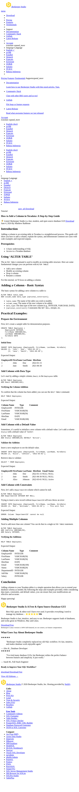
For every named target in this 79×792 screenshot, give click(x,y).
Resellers (10, 715)
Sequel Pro (10, 779)
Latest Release (12, 38)
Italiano (9, 67)
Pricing (9, 20)
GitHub (9, 36)
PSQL (8, 775)
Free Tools (10, 722)
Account (9, 43)
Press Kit (10, 706)
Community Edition (14, 724)
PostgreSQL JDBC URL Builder (19, 734)
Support (9, 29)
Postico (9, 773)
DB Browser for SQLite (16, 784)
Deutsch (9, 57)
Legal (8, 708)
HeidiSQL (10, 756)
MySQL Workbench (14, 759)
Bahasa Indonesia (13, 72)
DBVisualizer (11, 754)
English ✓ (10, 50)
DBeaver (9, 752)
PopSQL (9, 770)
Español (9, 55)
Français (9, 59)
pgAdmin (10, 766)
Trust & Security (13, 711)
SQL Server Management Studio (19, 782)
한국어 (9, 69)
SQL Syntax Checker (14, 731)
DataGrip (10, 749)
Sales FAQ (10, 713)
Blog (8, 704)
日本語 (9, 64)
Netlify (67, 695)
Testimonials (11, 25)
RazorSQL (10, 777)
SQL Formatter (12, 727)
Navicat (9, 761)
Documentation (12, 31)
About (8, 702)
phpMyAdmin (12, 768)
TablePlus (10, 789)
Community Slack (13, 34)
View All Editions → (9, 687)
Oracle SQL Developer (15, 763)
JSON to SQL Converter (16, 738)
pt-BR (8, 52)
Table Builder (11, 729)
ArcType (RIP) (12, 745)
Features (9, 22)
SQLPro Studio (12, 786)
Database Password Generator (18, 736)
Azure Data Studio (13, 747)
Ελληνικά (10, 62)
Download (10, 15)
